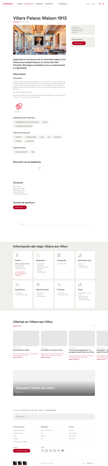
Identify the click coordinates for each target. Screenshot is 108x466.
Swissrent (39, 294)
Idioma (94, 3)
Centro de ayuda (73, 433)
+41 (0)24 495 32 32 (20, 272)
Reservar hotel (40, 263)
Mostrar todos (19, 326)
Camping (39, 270)
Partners (43, 436)
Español (91, 462)
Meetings (88, 3)
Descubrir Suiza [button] (25, 410)
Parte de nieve (40, 293)
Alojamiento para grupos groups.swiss (43, 267)
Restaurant (16, 22)
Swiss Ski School (41, 296)
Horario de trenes (62, 263)
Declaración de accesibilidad (20, 441)
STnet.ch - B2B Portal (46, 430)
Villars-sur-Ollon (24, 22)
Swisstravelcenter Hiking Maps (85, 293)
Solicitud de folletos (83, 267)
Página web (18, 275)
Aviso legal (15, 438)
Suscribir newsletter (22, 450)
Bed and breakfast (41, 272)
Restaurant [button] (41, 410)
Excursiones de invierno (22, 294)
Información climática (63, 294)
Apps (42, 438)
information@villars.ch (21, 273)
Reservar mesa (20, 207)
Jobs (42, 433)
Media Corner (72, 436)
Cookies (15, 436)
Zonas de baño (61, 293)
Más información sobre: (26, 345)
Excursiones (19, 293)
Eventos (81, 263)
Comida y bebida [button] (33, 410)
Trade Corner (72, 438)
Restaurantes (82, 265)
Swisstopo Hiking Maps (84, 299)
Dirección (71, 430)
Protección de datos (18, 433)
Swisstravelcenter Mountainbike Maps (83, 297)
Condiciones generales (18, 430)
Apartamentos (40, 265)
